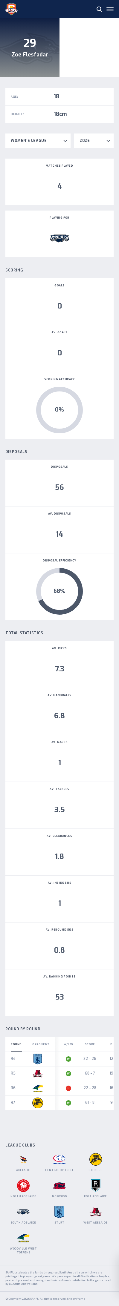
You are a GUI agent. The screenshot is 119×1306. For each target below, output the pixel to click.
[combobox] (38, 140)
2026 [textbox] (85, 140)
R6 (13, 1088)
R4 (13, 1058)
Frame (80, 1299)
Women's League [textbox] (29, 140)
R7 (13, 1102)
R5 (13, 1073)
